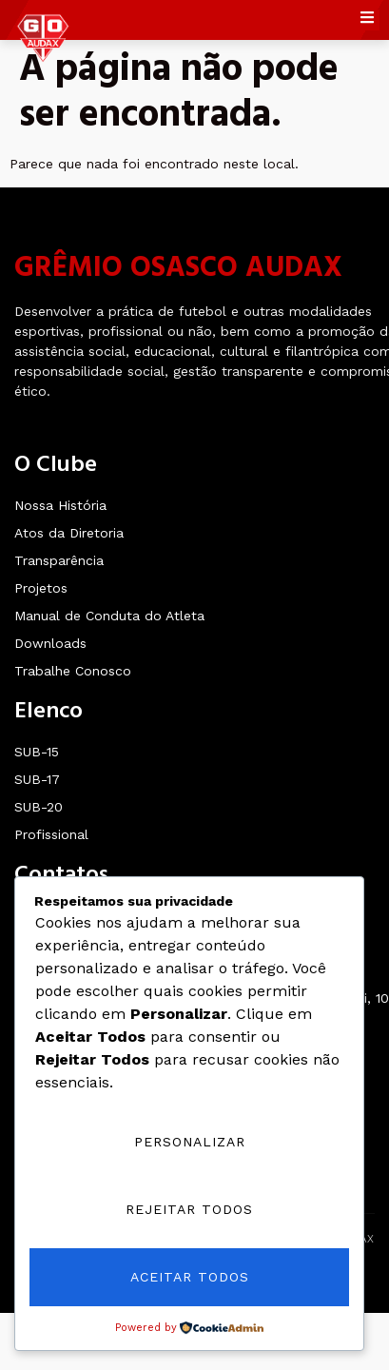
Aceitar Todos (189, 1276)
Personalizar (189, 1141)
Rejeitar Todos (189, 1209)
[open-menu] (369, 20)
